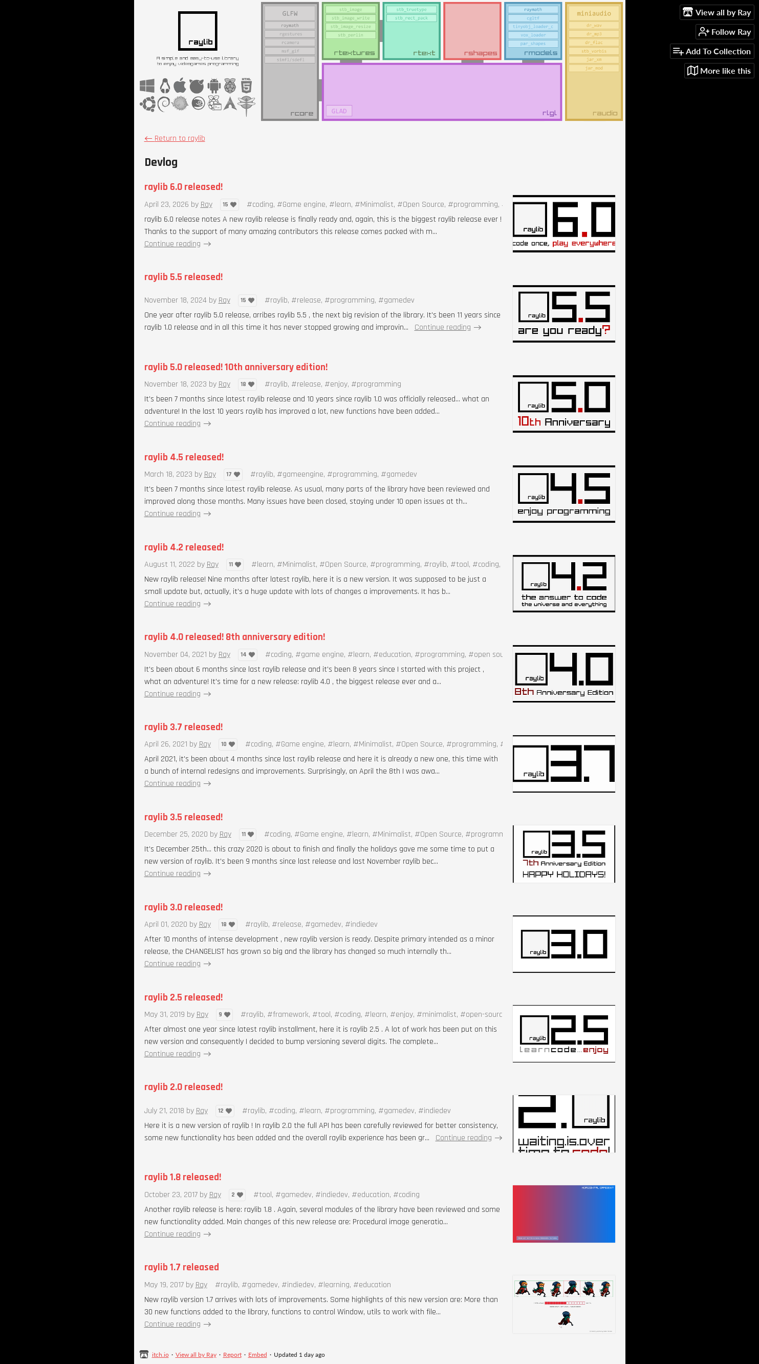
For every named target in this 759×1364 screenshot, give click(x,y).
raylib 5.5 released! (183, 277)
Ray (206, 204)
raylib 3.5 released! (183, 817)
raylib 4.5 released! (184, 457)
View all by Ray (196, 1354)
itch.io (160, 1354)
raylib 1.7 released (181, 1267)
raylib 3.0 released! (183, 907)
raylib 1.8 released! (182, 1177)
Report (232, 1354)
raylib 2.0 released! (183, 1087)
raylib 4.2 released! (184, 547)
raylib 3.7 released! (183, 727)
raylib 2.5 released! (183, 997)
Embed (257, 1354)
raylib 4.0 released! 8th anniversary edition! (234, 637)
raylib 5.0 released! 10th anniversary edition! (236, 367)
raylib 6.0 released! (183, 187)
